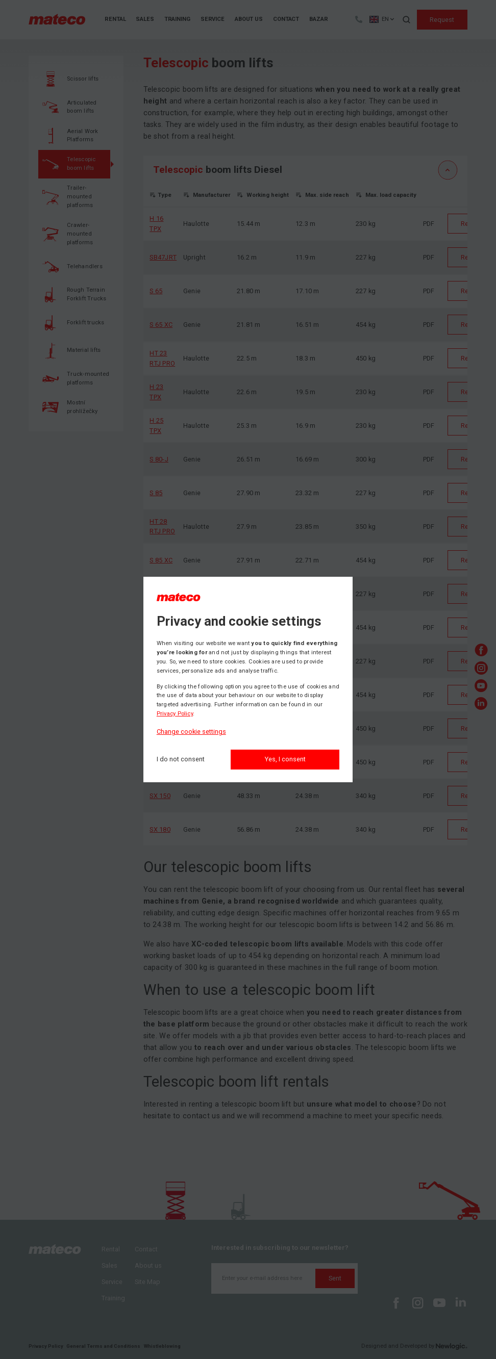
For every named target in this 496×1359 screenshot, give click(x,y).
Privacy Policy (175, 713)
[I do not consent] (181, 759)
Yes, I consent (285, 759)
